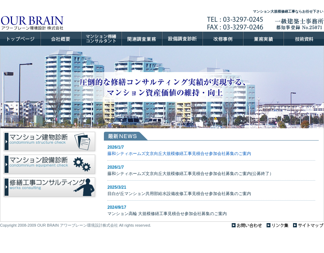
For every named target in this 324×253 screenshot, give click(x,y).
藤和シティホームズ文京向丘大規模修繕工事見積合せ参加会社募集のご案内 (179, 153)
